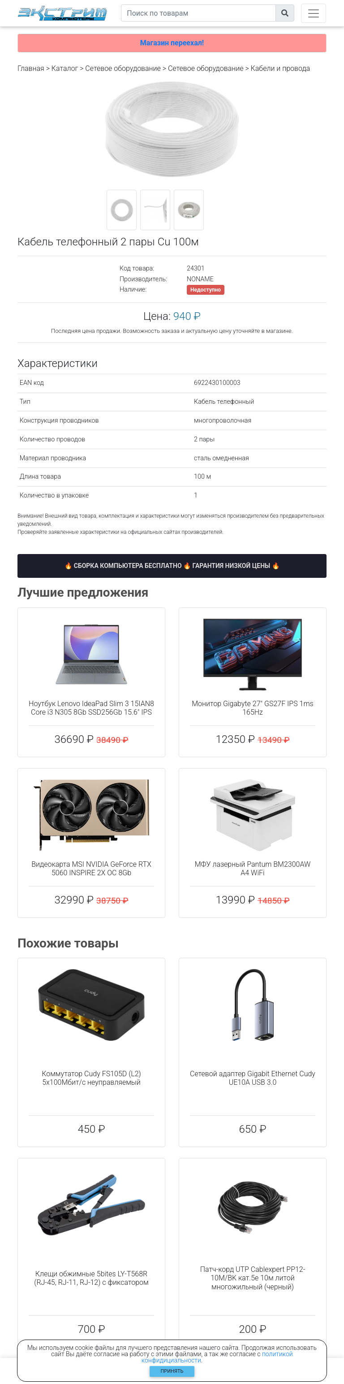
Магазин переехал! (172, 43)
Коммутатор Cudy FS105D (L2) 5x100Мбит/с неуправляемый (91, 1078)
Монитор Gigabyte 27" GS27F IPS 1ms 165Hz (252, 707)
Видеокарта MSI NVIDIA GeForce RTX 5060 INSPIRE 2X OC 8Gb (91, 868)
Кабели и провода (280, 68)
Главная (30, 68)
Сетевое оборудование (123, 68)
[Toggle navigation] (313, 13)
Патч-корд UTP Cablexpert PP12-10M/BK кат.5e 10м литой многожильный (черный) (252, 1278)
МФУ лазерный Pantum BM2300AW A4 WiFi (252, 868)
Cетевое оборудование (206, 68)
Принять (172, 1371)
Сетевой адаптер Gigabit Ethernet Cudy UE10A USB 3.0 (252, 1078)
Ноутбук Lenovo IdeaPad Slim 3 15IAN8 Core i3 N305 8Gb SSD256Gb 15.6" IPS (91, 707)
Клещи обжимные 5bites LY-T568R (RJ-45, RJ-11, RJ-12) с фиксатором (91, 1278)
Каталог (65, 68)
